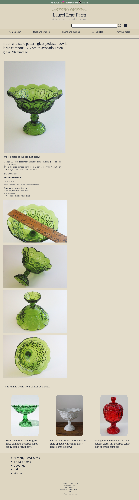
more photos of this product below (22, 156)
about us (19, 465)
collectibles (97, 31)
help (17, 469)
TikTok (85, 2)
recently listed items (27, 458)
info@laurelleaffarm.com (69, 494)
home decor (15, 31)
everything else (122, 31)
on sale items (22, 462)
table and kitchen (41, 31)
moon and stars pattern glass (18, 196)
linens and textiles (71, 31)
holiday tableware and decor (17, 190)
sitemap (19, 473)
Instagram (70, 2)
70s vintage (10, 193)
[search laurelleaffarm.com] (120, 26)
